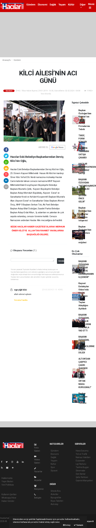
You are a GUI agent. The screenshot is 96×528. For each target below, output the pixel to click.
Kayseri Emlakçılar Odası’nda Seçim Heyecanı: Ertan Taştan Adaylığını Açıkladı (83, 296)
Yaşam (62, 4)
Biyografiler (56, 497)
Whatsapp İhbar (9, 498)
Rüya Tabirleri (57, 501)
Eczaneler (80, 460)
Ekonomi (42, 4)
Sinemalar (80, 470)
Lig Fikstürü (81, 464)
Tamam (78, 525)
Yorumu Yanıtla (20, 300)
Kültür (71, 4)
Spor (53, 467)
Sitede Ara (55, 491)
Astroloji (54, 504)
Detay (66, 525)
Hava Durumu (82, 450)
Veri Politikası (8, 485)
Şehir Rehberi (82, 477)
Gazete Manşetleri (84, 480)
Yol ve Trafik (81, 454)
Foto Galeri (37, 447)
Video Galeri (37, 459)
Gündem (30, 4)
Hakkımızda (7, 478)
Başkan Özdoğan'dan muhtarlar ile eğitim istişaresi (84, 214)
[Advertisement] (48, 35)
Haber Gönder (8, 501)
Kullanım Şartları (9, 494)
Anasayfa (6, 60)
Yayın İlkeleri (7, 481)
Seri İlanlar (81, 474)
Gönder (61, 261)
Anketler (55, 494)
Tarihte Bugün (82, 467)
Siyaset (54, 470)
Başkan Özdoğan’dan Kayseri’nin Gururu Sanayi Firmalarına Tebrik (84, 119)
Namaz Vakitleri (83, 457)
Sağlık (53, 4)
